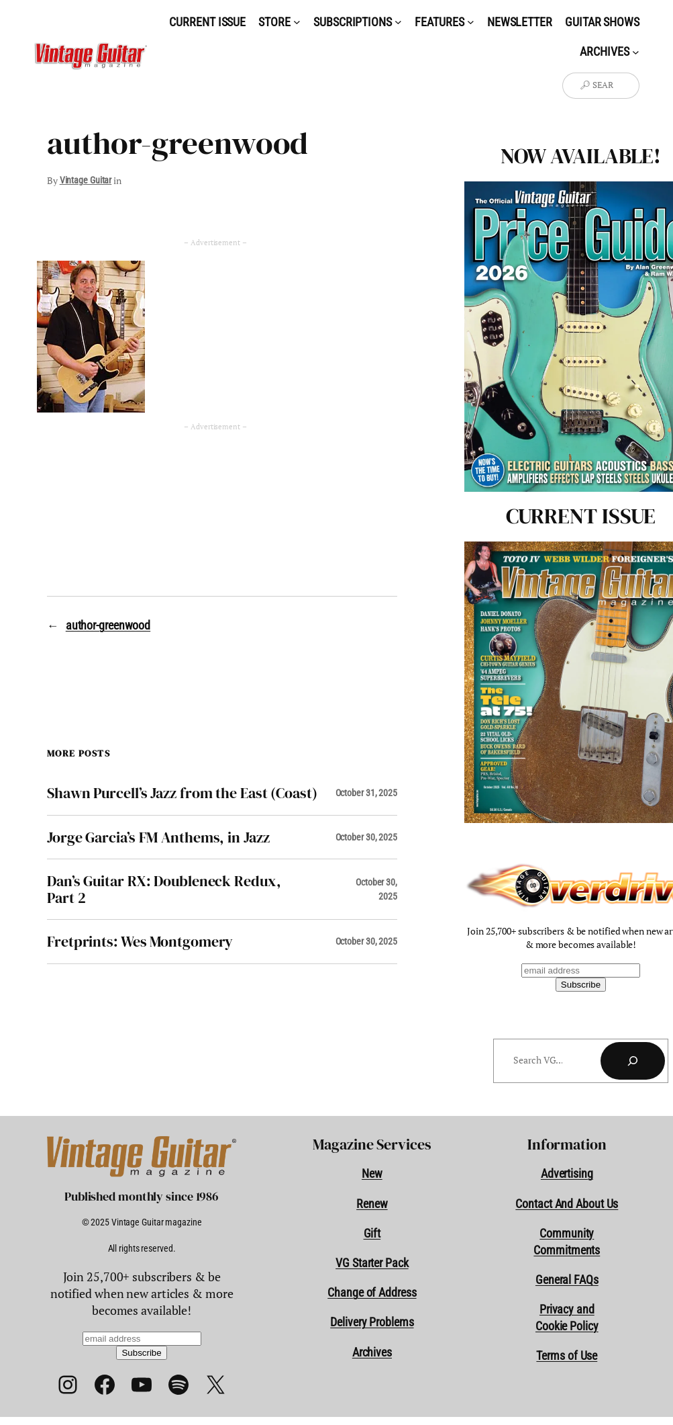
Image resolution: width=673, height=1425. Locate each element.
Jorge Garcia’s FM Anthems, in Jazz (158, 837)
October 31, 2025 (366, 792)
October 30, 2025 (366, 837)
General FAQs (567, 1279)
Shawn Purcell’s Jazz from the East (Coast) (182, 793)
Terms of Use (566, 1355)
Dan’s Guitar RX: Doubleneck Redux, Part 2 (164, 889)
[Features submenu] (470, 22)
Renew (372, 1204)
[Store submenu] (297, 22)
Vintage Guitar (86, 180)
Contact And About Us (566, 1204)
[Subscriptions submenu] (398, 22)
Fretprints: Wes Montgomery (140, 941)
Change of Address (371, 1292)
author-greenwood (108, 625)
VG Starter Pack (372, 1263)
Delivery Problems (371, 1322)
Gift (372, 1233)
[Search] (633, 1061)
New (372, 1173)
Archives (372, 1352)
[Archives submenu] (635, 51)
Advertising (567, 1173)
